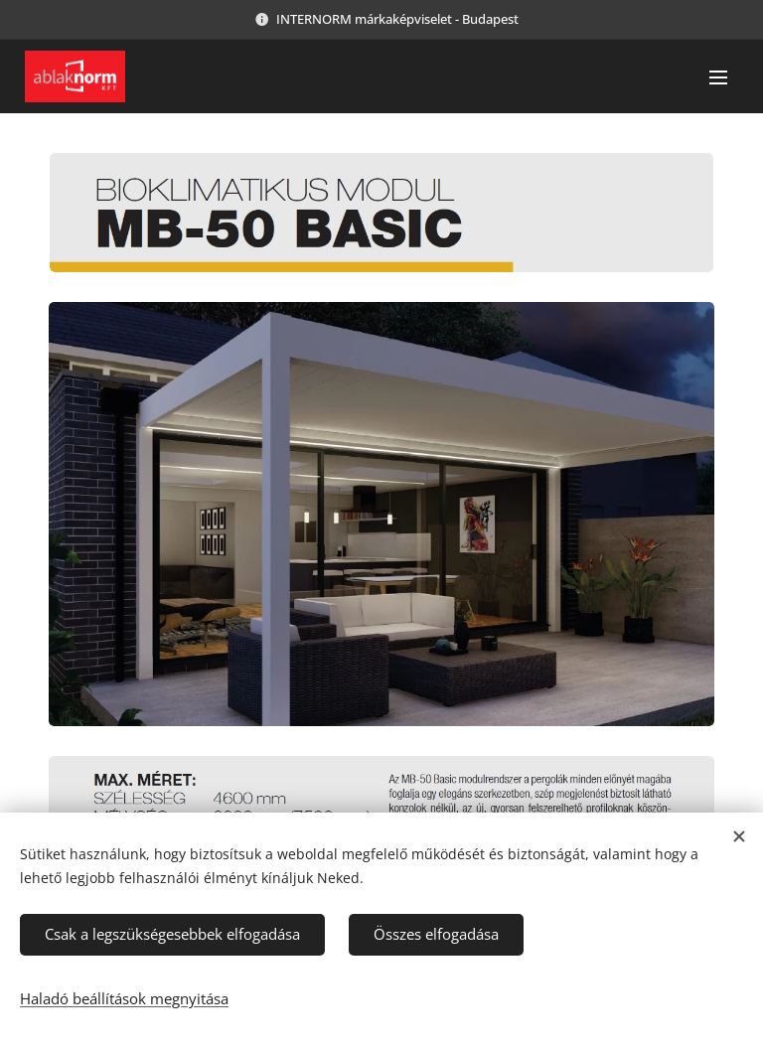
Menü (718, 77)
